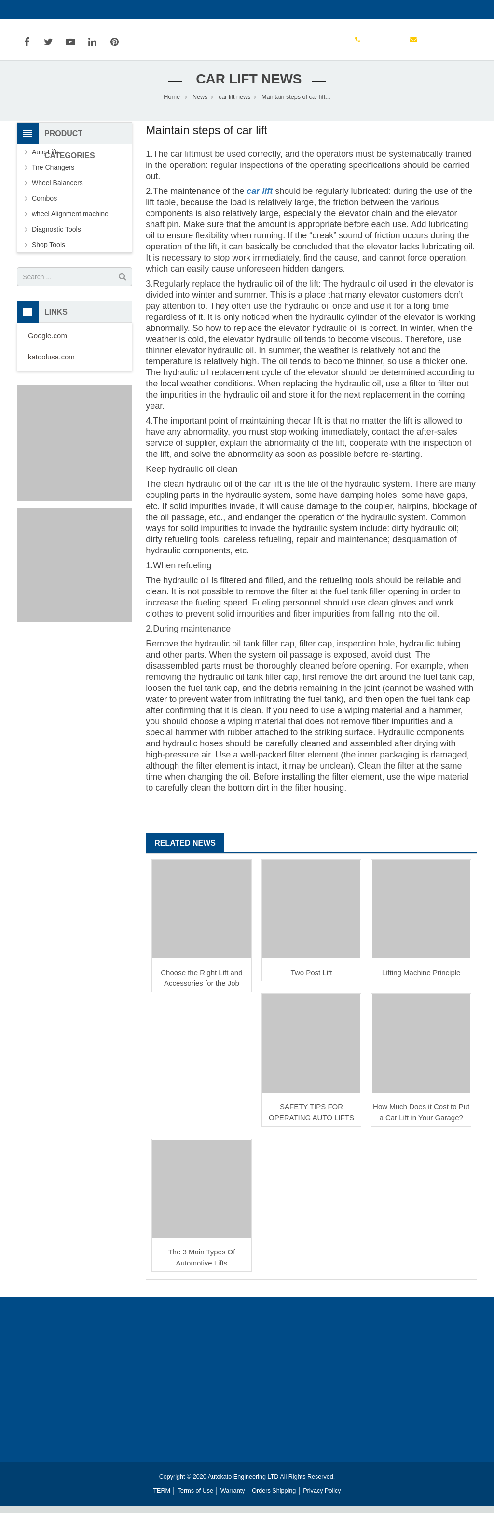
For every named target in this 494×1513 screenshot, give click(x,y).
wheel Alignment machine (70, 220)
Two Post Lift (311, 979)
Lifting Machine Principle (421, 979)
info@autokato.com (110, 10)
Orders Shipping (274, 1497)
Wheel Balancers (57, 189)
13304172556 (45, 10)
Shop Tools (48, 251)
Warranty (232, 1497)
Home (172, 103)
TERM (161, 1497)
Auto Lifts (46, 159)
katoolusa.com (51, 363)
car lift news (247, 85)
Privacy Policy (322, 1497)
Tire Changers (53, 174)
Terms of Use (195, 1497)
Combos (44, 205)
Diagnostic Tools (56, 236)
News (200, 103)
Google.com (47, 342)
